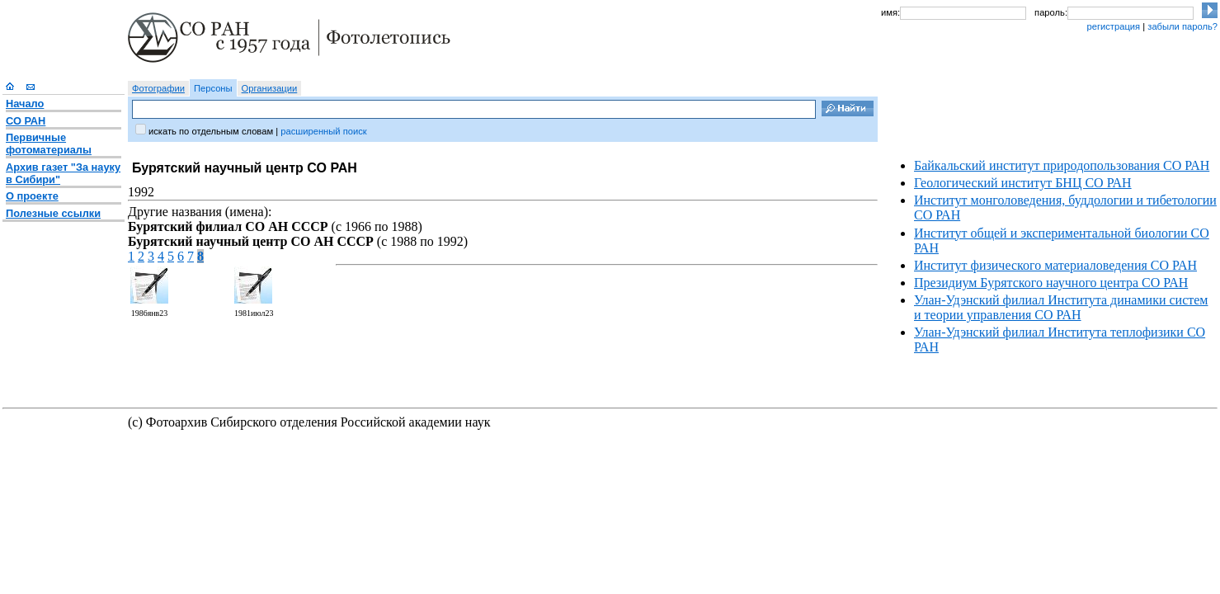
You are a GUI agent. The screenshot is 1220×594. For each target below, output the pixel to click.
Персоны (213, 88)
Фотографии (158, 88)
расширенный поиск (323, 131)
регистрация (1113, 26)
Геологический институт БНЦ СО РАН (1023, 183)
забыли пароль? (1182, 26)
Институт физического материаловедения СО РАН (1055, 265)
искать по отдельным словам (210, 131)
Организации (270, 88)
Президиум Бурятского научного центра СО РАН (1051, 283)
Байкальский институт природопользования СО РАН (1061, 165)
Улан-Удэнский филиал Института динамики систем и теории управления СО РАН (1061, 307)
